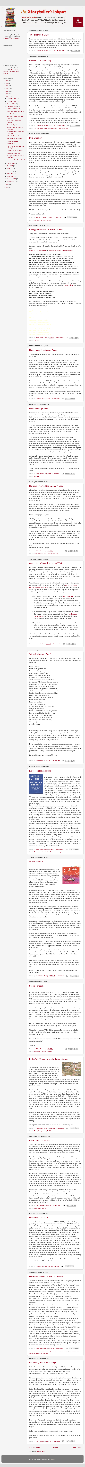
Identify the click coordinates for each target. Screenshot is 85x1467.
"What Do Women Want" (40, 654)
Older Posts (77, 1448)
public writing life (63, 128)
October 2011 (11, 104)
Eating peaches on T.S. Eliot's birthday (46, 229)
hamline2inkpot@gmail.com (11, 38)
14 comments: (56, 1205)
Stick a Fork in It (36, 986)
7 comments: (57, 644)
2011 (7, 96)
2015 (7, 86)
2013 (7, 91)
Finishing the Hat (39, 852)
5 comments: (58, 217)
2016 (7, 83)
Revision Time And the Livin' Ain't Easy (46, 486)
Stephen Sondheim (50, 852)
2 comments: (61, 125)
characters (37, 220)
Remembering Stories (38, 409)
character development (40, 128)
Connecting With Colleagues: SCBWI (45, 563)
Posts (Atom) (41, 1451)
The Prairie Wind (68, 596)
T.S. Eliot (36, 340)
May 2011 (10, 171)
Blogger (53, 1459)
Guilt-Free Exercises (46, 553)
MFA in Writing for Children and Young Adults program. (12, 71)
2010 (7, 184)
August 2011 (11, 163)
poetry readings (52, 128)
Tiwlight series (51, 1131)
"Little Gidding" (69, 285)
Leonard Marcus (63, 1351)
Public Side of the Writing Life (42, 61)
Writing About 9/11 (37, 861)
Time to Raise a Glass (39, 35)
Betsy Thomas (38, 1351)
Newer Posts (34, 1448)
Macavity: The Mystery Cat (38, 250)
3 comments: (61, 50)
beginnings (37, 1051)
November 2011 (12, 101)
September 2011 (12, 106)
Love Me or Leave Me (38, 1218)
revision (49, 220)
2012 (7, 93)
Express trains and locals (40, 771)
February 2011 (11, 179)
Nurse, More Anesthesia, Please (43, 350)
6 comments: (59, 1049)
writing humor (61, 852)
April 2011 (10, 173)
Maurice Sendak (74, 1351)
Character (37, 553)
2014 (7, 88)
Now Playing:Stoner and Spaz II (38, 1353)
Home (55, 1448)
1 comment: (56, 473)
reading (43, 1208)
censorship (37, 1208)
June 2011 (10, 168)
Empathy (43, 220)
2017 (7, 81)
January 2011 (11, 181)
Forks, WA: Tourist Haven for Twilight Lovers (48, 1059)
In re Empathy (35, 138)
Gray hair (49, 1051)
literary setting (42, 1131)
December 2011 (12, 98)
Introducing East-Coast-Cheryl (42, 1362)
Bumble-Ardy (47, 1351)
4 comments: (60, 337)
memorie (36, 476)
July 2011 (10, 166)
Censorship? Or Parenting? (41, 1140)
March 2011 (11, 176)
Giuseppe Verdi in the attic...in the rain (46, 1276)
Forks (35, 1131)
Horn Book (54, 1351)
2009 (7, 187)
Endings (43, 1051)
